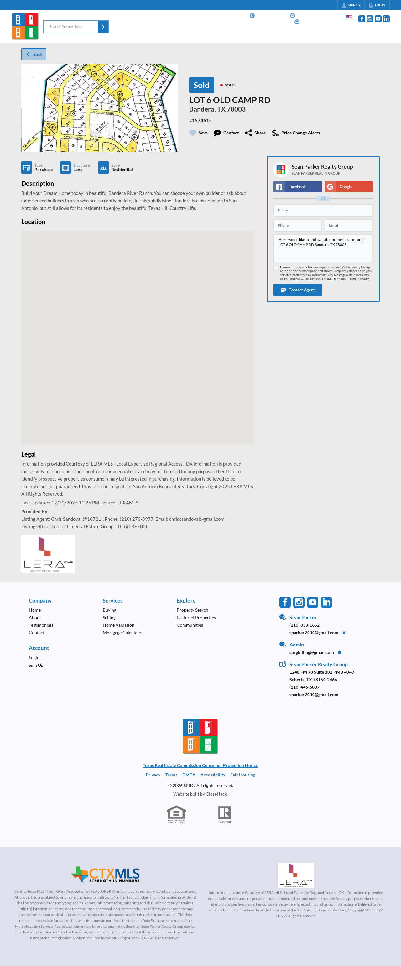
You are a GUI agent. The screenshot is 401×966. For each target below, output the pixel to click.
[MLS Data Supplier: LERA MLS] (295, 875)
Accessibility (212, 774)
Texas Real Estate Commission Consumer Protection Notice (200, 765)
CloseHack (216, 793)
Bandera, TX (207, 109)
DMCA (188, 774)
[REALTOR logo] (224, 814)
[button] (103, 27)
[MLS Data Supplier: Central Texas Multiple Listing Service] (105, 874)
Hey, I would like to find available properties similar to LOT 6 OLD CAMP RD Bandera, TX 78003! (323, 248)
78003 (236, 109)
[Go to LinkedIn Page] (386, 18)
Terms (352, 278)
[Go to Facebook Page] (361, 18)
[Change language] (349, 17)
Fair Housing (242, 774)
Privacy (363, 278)
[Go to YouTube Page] (378, 18)
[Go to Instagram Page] (370, 18)
